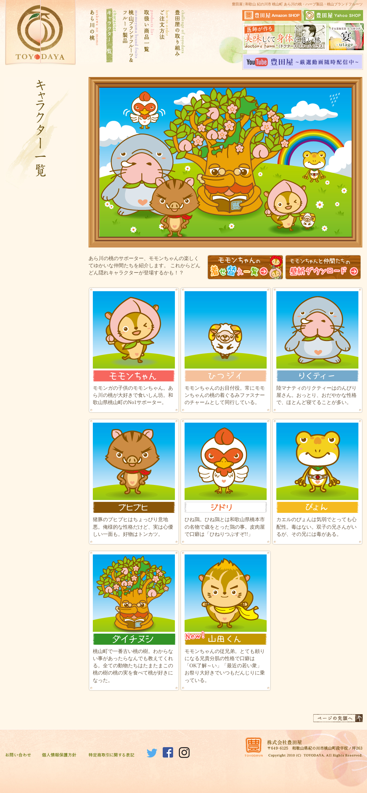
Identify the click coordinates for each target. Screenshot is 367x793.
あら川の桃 (94, 36)
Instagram (184, 752)
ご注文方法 (164, 36)
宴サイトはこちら (346, 36)
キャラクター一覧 (110, 36)
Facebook (168, 752)
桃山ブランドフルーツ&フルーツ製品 (129, 36)
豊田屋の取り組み (179, 36)
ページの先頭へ (338, 718)
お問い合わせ (18, 755)
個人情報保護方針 (59, 755)
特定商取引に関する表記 (112, 755)
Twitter (152, 752)
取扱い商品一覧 (148, 36)
